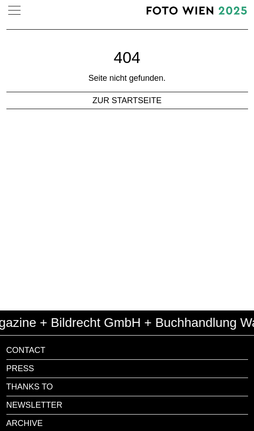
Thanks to (29, 386)
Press (20, 368)
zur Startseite (126, 100)
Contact (26, 350)
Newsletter (34, 405)
